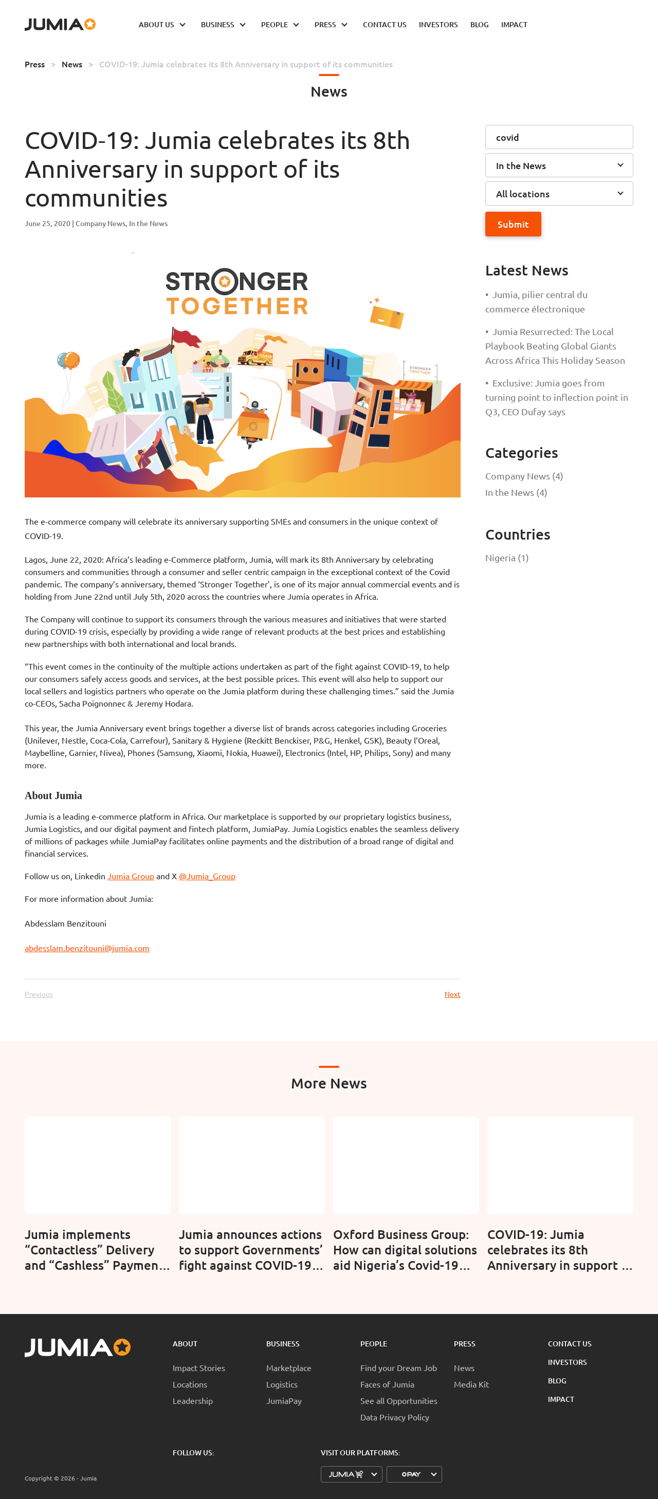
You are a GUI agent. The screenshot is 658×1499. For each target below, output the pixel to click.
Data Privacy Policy (394, 1417)
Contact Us (570, 1343)
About (185, 1343)
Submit (513, 224)
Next (453, 993)
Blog (557, 1380)
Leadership (193, 1400)
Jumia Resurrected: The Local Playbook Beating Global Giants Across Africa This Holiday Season (555, 345)
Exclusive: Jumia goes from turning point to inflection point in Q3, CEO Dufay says (556, 397)
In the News (148, 223)
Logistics (282, 1384)
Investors (567, 1362)
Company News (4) (524, 475)
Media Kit (471, 1384)
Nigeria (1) (507, 557)
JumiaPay (284, 1400)
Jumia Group (130, 876)
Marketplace (289, 1367)
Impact (561, 1399)
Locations (190, 1384)
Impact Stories (199, 1367)
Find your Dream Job (398, 1367)
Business (283, 1343)
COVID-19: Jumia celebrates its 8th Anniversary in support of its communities (246, 63)
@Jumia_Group (207, 876)
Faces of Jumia (387, 1384)
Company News (100, 223)
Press (35, 63)
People (373, 1343)
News (72, 63)
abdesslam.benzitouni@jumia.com (87, 947)
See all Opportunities (398, 1400)
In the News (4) (516, 492)
